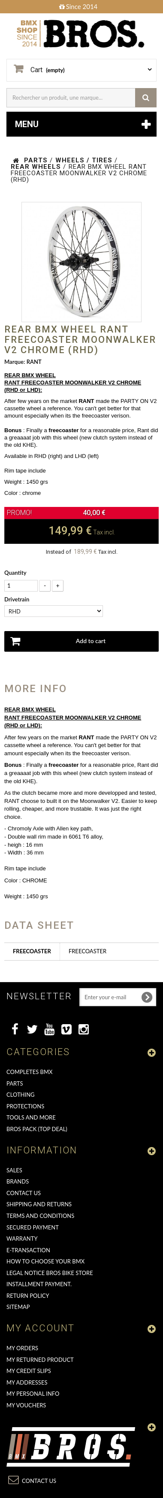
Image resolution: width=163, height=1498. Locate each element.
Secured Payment (32, 1227)
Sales (14, 1170)
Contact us (23, 1193)
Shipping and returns (39, 1204)
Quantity (15, 572)
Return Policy (27, 1295)
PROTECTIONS (25, 1106)
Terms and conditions (40, 1215)
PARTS (14, 1083)
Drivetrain (17, 599)
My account (40, 1328)
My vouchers (26, 1405)
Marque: (14, 361)
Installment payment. (39, 1284)
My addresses (26, 1382)
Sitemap (18, 1306)
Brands (17, 1181)
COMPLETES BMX (29, 1071)
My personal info (33, 1393)
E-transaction (28, 1250)
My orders (22, 1348)
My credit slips (28, 1370)
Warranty (22, 1238)
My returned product (40, 1359)
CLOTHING (20, 1094)
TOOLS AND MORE (31, 1117)
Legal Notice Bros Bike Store (49, 1272)
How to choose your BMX (45, 1261)
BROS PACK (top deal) (36, 1129)
